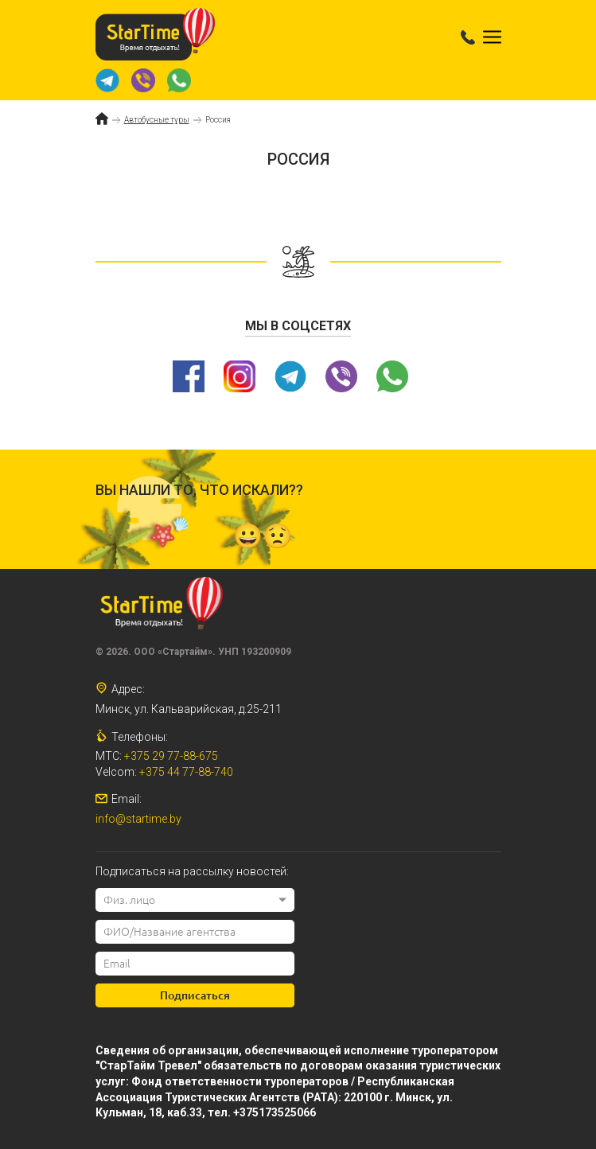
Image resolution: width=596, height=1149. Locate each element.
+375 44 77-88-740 (186, 771)
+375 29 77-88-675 (171, 756)
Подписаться (195, 995)
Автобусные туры (156, 119)
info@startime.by (138, 818)
